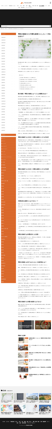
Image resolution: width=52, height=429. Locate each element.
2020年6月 (3, 85)
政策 (19, 7)
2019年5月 (3, 119)
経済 (3, 252)
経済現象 (3, 255)
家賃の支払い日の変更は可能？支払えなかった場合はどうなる (40, 353)
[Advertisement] (26, 17)
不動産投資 (4, 170)
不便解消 (3, 164)
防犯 (3, 273)
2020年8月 (3, 79)
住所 (3, 178)
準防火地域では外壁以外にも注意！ (25, 85)
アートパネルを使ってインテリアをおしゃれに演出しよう (40, 346)
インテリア (26, 345)
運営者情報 (22, 7)
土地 (20, 5)
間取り (3, 271)
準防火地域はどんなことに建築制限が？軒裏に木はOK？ (32, 413)
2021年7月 (3, 50)
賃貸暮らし (4, 263)
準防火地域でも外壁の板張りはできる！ (26, 89)
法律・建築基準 (41, 5)
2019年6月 (3, 117)
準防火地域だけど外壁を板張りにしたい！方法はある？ (16, 28)
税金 (3, 247)
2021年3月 (3, 61)
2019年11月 (3, 103)
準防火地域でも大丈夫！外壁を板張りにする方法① (28, 79)
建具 (3, 207)
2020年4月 (3, 90)
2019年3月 (3, 125)
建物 (23, 5)
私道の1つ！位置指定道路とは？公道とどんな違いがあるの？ (32, 402)
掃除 (3, 220)
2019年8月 (3, 111)
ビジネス (5, 5)
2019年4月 (3, 122)
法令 (33, 38)
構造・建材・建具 (35, 5)
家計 (49, 5)
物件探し (3, 239)
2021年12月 (3, 37)
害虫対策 (3, 204)
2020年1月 (3, 98)
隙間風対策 (4, 279)
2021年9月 (3, 45)
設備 (3, 257)
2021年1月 (3, 66)
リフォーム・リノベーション (7, 156)
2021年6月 (3, 53)
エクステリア (4, 146)
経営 (3, 249)
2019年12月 (3, 101)
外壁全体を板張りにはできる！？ (25, 83)
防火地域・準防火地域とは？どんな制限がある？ (27, 77)
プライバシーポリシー (29, 7)
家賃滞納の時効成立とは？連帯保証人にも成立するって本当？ (40, 375)
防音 (3, 276)
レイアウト (4, 159)
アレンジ (3, 140)
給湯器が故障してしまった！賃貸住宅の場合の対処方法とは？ (40, 339)
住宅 (17, 5)
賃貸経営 (3, 265)
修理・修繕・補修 (5, 180)
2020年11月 (3, 71)
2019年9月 (3, 109)
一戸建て (3, 162)
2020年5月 (3, 87)
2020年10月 (3, 74)
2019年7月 (3, 114)
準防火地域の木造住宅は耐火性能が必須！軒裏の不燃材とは (19, 413)
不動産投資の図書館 (29, 425)
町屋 (3, 241)
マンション (4, 154)
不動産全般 (10, 5)
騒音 (3, 281)
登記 (3, 244)
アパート (3, 138)
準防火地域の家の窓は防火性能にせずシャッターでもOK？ (19, 402)
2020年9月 (3, 77)
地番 (3, 191)
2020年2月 (3, 95)
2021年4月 (3, 58)
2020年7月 (3, 82)
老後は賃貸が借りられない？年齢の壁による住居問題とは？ (40, 368)
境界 (3, 196)
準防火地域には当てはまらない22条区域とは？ (27, 87)
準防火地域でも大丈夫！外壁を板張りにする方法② (28, 81)
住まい (14, 5)
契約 (27, 352)
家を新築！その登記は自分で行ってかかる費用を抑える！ (40, 360)
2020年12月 (3, 69)
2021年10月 (3, 42)
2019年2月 (3, 127)
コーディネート (4, 148)
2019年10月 (3, 106)
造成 (3, 268)
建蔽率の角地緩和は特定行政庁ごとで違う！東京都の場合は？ (6, 413)
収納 (3, 186)
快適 (3, 215)
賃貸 (3, 260)
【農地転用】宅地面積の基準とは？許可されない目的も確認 (44, 402)
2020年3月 (3, 93)
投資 (26, 5)
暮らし (30, 5)
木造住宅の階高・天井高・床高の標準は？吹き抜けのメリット (44, 413)
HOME (2, 5)
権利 (3, 231)
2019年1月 (3, 130)
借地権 (3, 183)
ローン (46, 5)
